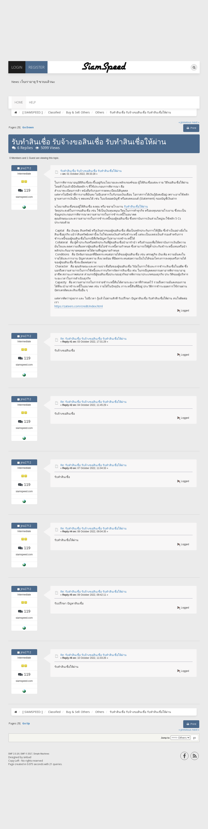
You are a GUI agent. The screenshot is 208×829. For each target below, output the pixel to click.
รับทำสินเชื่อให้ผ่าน (136, 206)
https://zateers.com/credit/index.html (78, 306)
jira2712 (26, 168)
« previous (185, 122)
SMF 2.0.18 (13, 754)
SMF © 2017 (26, 754)
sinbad (27, 757)
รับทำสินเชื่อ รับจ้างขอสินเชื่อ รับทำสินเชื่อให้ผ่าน (91, 171)
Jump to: (165, 738)
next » (195, 122)
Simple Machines (41, 754)
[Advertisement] (104, 28)
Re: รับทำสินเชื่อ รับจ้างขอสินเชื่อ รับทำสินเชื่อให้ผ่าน (93, 338)
